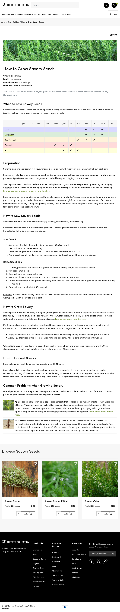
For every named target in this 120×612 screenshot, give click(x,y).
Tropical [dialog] (8, 145)
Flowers (20, 14)
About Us (75, 549)
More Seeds (28, 14)
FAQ (54, 566)
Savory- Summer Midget (56, 501)
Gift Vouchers (38, 577)
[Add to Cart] (28, 513)
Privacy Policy (58, 584)
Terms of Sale (58, 579)
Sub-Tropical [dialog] (10, 139)
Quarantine (57, 570)
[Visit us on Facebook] (91, 561)
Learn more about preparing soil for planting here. (27, 190)
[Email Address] (99, 553)
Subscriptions (46, 14)
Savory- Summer (13, 501)
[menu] (76, 5)
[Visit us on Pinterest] (105, 561)
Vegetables (6, 14)
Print (113, 34)
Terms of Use (57, 575)
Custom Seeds (66, 14)
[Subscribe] (113, 553)
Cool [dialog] (6, 129)
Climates (36, 586)
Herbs (13, 14)
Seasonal (56, 14)
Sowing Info (38, 572)
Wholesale (76, 577)
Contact (55, 552)
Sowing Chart (38, 568)
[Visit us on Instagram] (98, 561)
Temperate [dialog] (9, 134)
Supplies (37, 14)
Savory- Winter (92, 501)
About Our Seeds (79, 554)
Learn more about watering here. (71, 318)
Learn (113, 14)
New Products (39, 581)
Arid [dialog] (6, 150)
